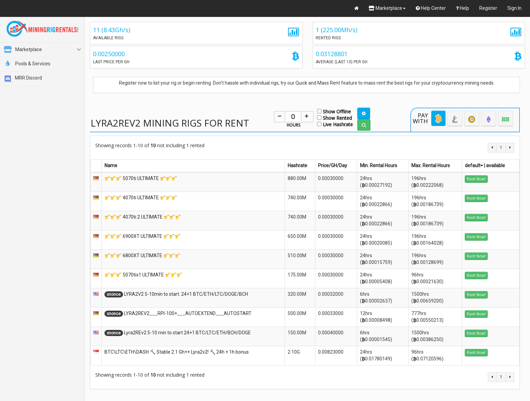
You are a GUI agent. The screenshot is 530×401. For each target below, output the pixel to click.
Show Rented (334, 117)
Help (462, 8)
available (495, 165)
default (474, 165)
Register (488, 8)
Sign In (514, 8)
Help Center (431, 8)
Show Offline (334, 111)
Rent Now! (476, 179)
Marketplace (387, 8)
